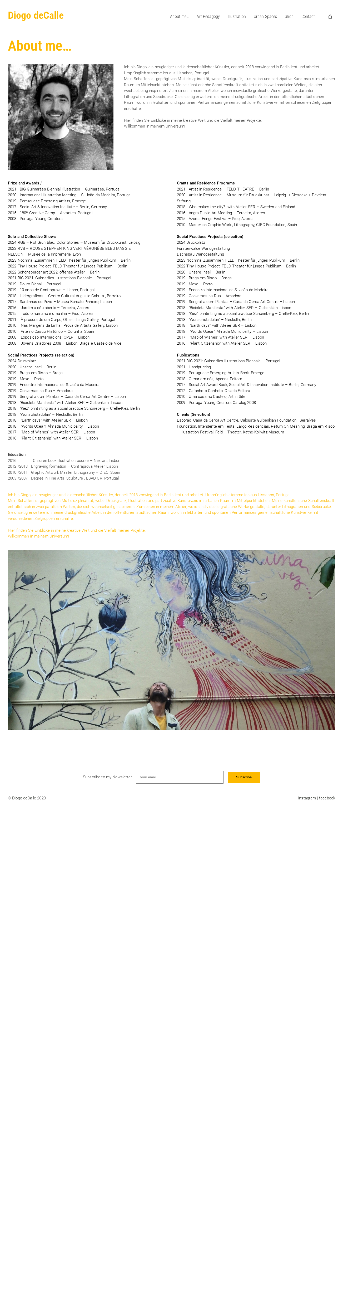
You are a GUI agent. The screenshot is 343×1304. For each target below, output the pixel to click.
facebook (327, 798)
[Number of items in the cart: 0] (330, 17)
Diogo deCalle (36, 15)
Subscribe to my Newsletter (107, 777)
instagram (307, 798)
